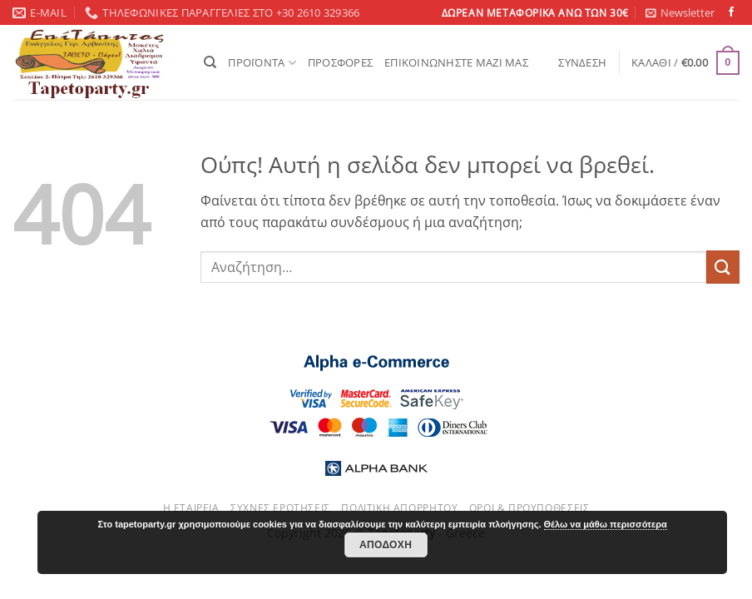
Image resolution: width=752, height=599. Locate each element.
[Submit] (723, 266)
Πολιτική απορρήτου (399, 508)
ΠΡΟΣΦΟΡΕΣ (340, 62)
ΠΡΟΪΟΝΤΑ (262, 63)
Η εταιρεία (191, 508)
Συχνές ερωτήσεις (280, 508)
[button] (680, 12)
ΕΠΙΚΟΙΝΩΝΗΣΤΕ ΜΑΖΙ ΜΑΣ (456, 62)
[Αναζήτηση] (210, 62)
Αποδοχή (385, 545)
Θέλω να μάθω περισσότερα (605, 524)
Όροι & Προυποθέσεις (529, 508)
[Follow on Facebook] (731, 12)
